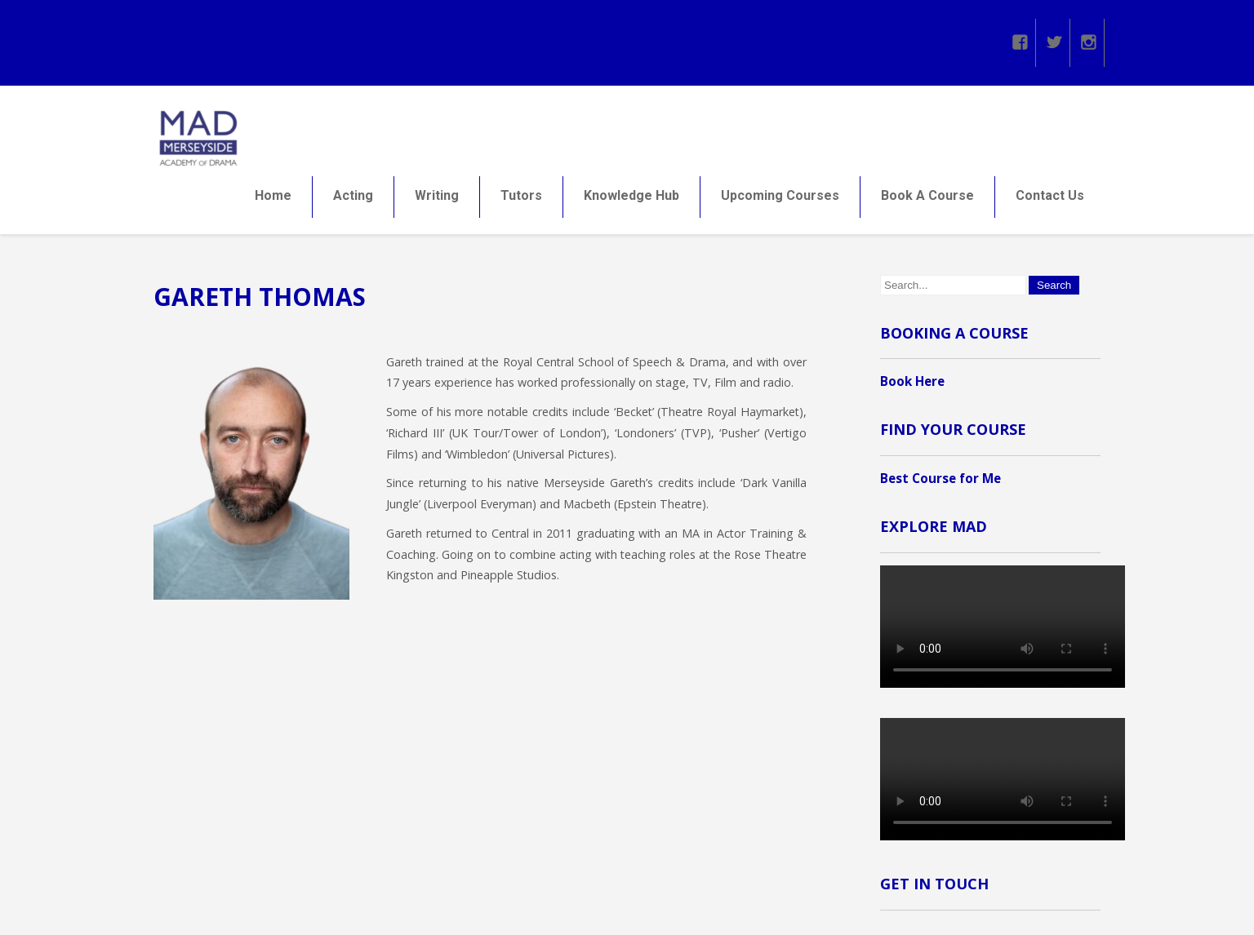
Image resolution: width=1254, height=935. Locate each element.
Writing (437, 198)
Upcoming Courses (780, 198)
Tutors (521, 198)
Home (273, 198)
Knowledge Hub (631, 198)
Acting (353, 198)
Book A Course (927, 198)
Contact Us (1050, 198)
